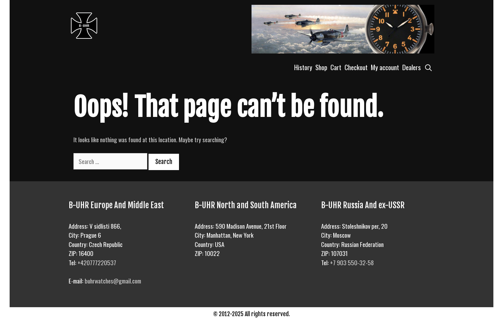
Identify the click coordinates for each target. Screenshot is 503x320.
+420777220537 (97, 262)
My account (385, 67)
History (303, 67)
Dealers (411, 67)
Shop (321, 67)
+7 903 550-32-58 (352, 262)
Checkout (356, 67)
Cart (335, 67)
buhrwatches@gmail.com (113, 280)
